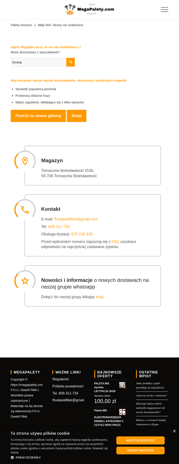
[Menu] (162, 9)
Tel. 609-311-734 (65, 392)
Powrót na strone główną (38, 116)
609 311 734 (60, 226)
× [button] (174, 431)
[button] (61, 458)
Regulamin (60, 379)
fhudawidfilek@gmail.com (77, 219)
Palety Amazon (21, 25)
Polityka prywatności (67, 385)
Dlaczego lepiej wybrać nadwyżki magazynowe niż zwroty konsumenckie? (150, 407)
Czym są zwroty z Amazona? (151, 395)
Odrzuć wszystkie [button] (140, 450)
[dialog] (89, 445)
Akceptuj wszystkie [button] (140, 440)
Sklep (76, 116)
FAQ (116, 241)
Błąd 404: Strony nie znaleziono (60, 25)
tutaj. (101, 296)
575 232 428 (82, 234)
